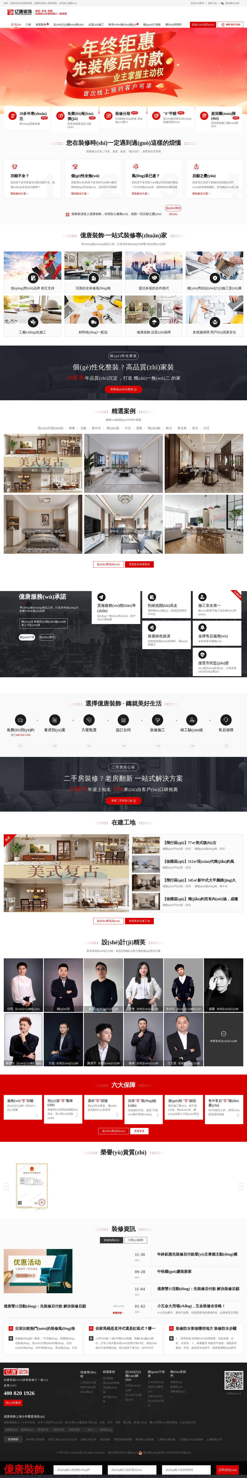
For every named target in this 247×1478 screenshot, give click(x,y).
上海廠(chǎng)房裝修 (191, 1439)
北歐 (83, 428)
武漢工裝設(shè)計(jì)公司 (62, 1439)
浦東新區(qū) (177, 1391)
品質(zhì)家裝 (197, 3)
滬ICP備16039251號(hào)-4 (123, 1452)
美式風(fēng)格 (110, 1399)
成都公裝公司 (88, 1439)
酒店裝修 (105, 1439)
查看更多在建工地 (139, 921)
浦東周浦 (74, 1429)
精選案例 (42, 25)
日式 (206, 428)
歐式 (169, 428)
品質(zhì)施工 (96, 24)
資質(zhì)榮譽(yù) (155, 1389)
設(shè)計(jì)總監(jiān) (133, 1397)
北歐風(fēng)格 (110, 1390)
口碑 (28, 24)
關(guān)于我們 (27, 638)
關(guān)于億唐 (152, 24)
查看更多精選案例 (139, 564)
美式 (195, 428)
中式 (128, 428)
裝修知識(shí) (111, 1240)
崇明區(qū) (106, 1429)
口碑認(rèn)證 (88, 1382)
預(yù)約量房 (13, 1402)
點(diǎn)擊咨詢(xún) (173, 209)
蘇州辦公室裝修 (35, 1439)
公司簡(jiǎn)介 (156, 1382)
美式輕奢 (108, 1378)
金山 (90, 1429)
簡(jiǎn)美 (112, 428)
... (104, 1406)
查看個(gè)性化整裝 (123, 389)
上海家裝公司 (214, 1439)
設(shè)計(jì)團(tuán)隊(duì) (69, 24)
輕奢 (72, 428)
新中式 (96, 428)
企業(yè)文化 (155, 1396)
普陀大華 (58, 1429)
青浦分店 (43, 1429)
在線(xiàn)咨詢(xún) (203, 24)
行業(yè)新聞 (135, 1240)
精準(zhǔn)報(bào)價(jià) (124, 25)
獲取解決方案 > (19, 193)
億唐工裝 (212, 3)
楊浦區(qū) (176, 1386)
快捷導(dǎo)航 (88, 1374)
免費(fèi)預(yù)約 (20, 730)
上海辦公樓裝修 (166, 1439)
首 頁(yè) (16, 24)
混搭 (139, 428)
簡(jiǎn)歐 (154, 428)
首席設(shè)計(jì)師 (133, 1388)
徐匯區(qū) (176, 1382)
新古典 (182, 428)
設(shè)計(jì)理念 (156, 1403)
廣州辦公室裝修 (144, 1439)
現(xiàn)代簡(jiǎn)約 (51, 428)
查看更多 (139, 1131)
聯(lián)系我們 (173, 24)
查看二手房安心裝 (123, 800)
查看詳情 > (118, 1313)
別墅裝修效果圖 (123, 1439)
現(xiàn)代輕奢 (111, 1382)
